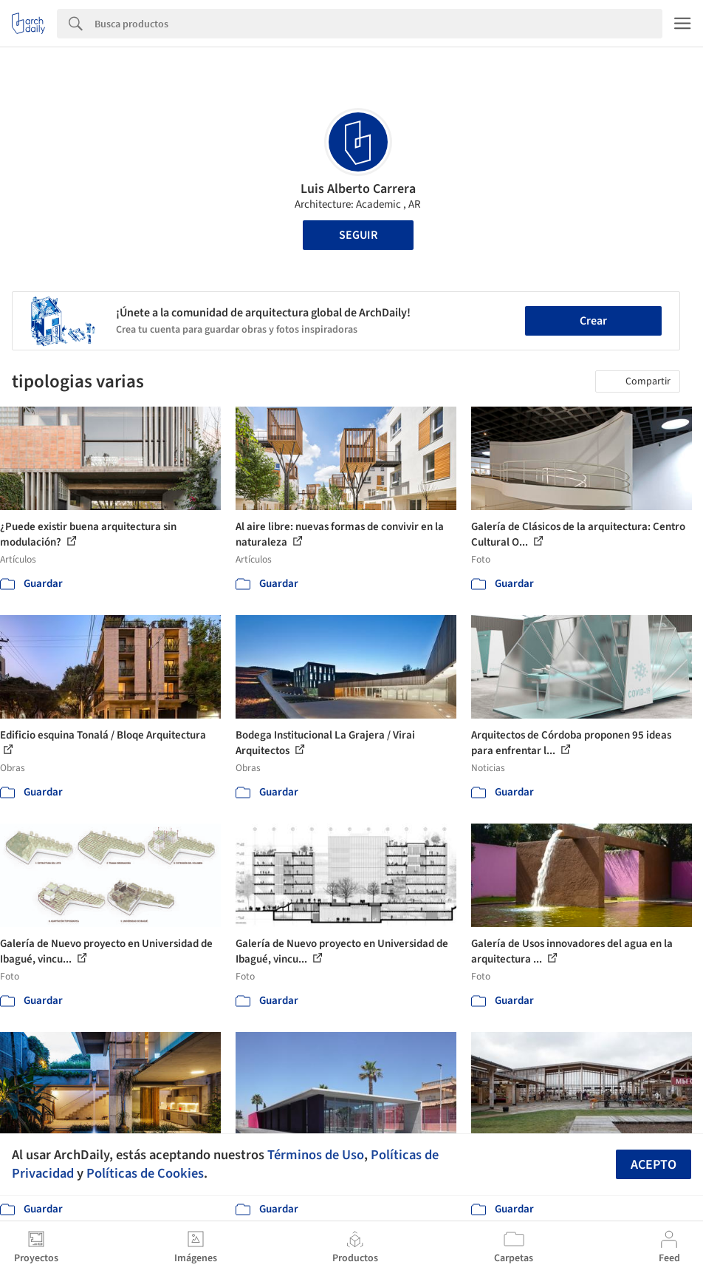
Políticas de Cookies (145, 1173)
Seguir (358, 235)
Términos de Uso (315, 1154)
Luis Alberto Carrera (358, 189)
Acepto (653, 1164)
